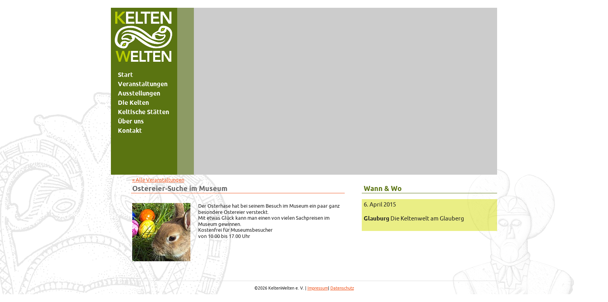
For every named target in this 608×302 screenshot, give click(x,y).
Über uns (131, 121)
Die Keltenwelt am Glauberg (414, 218)
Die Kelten (133, 102)
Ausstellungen (139, 93)
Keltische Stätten (143, 111)
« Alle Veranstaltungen (158, 179)
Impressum (317, 288)
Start (125, 74)
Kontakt (130, 130)
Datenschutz (342, 288)
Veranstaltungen (143, 83)
